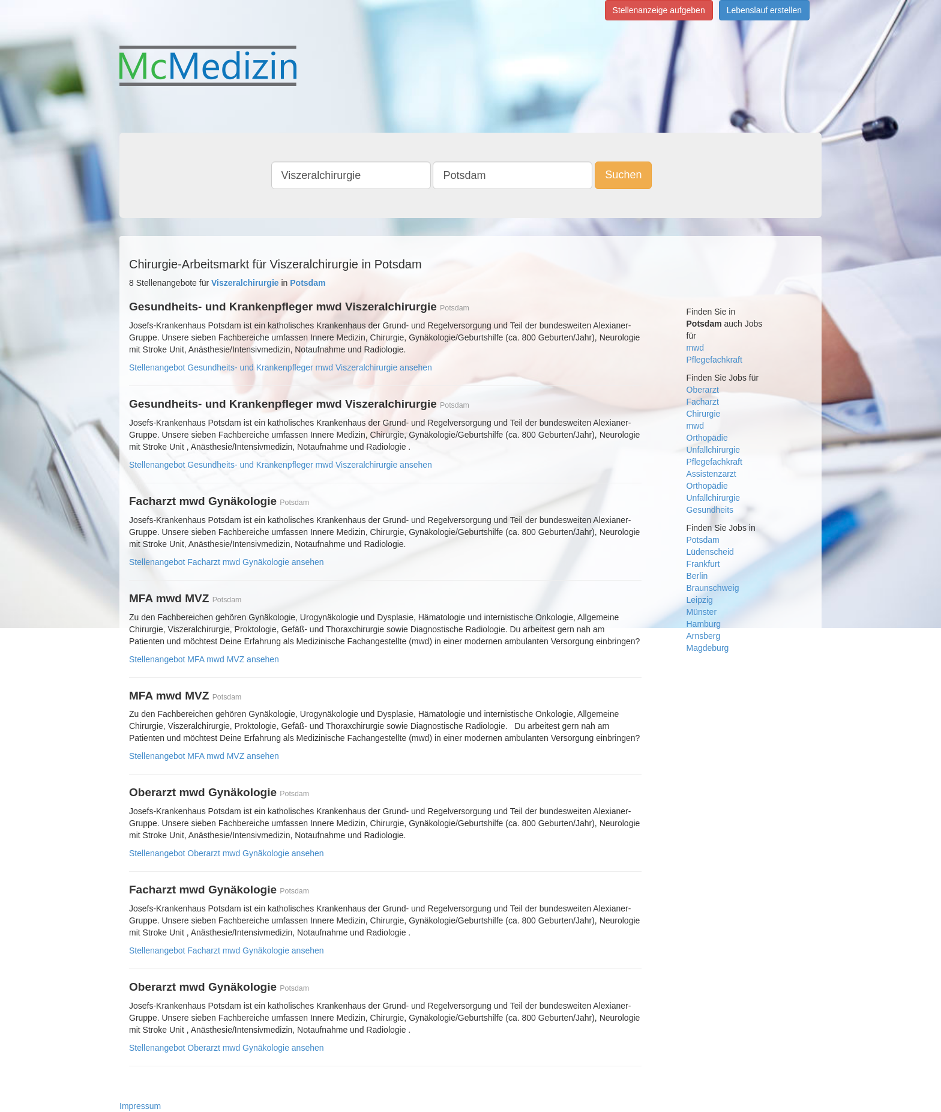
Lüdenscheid (710, 552)
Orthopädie (707, 438)
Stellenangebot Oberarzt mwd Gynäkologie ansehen (226, 853)
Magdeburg (708, 648)
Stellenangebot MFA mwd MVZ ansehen (204, 659)
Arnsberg (704, 636)
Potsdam (703, 540)
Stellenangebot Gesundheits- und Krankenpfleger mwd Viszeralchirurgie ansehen (280, 367)
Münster (702, 612)
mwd (696, 347)
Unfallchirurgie (713, 450)
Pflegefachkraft (714, 359)
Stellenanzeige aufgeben (659, 10)
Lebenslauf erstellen (764, 10)
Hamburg (704, 624)
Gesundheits (710, 510)
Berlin (697, 576)
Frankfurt (703, 564)
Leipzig (700, 600)
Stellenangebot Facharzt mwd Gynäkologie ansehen (226, 562)
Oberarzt (703, 389)
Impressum (140, 1106)
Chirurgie (704, 414)
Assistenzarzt (711, 474)
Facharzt (703, 401)
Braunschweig (713, 588)
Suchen (623, 175)
